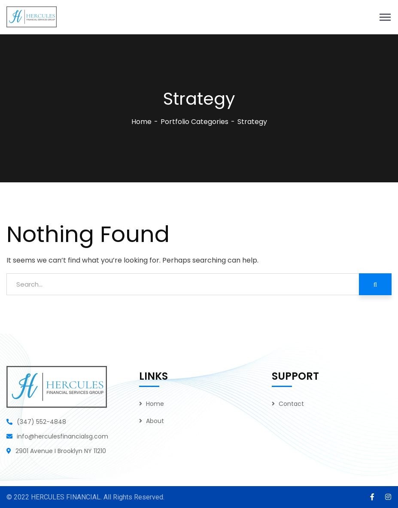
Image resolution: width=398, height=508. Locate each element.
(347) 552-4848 (41, 421)
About (155, 421)
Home (141, 122)
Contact (291, 403)
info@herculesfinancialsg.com (62, 436)
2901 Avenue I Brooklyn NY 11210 (60, 451)
